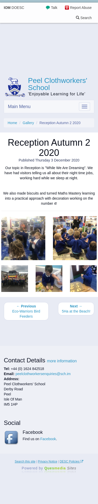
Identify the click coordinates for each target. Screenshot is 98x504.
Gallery (28, 123)
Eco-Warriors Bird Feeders (26, 311)
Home (12, 123)
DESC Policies (71, 461)
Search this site (25, 461)
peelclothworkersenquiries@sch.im (43, 374)
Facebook (48, 439)
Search (84, 18)
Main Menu (19, 106)
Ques (60, 468)
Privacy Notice (47, 461)
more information (62, 361)
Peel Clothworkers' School (57, 84)
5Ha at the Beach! (76, 308)
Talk (54, 8)
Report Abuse (81, 8)
